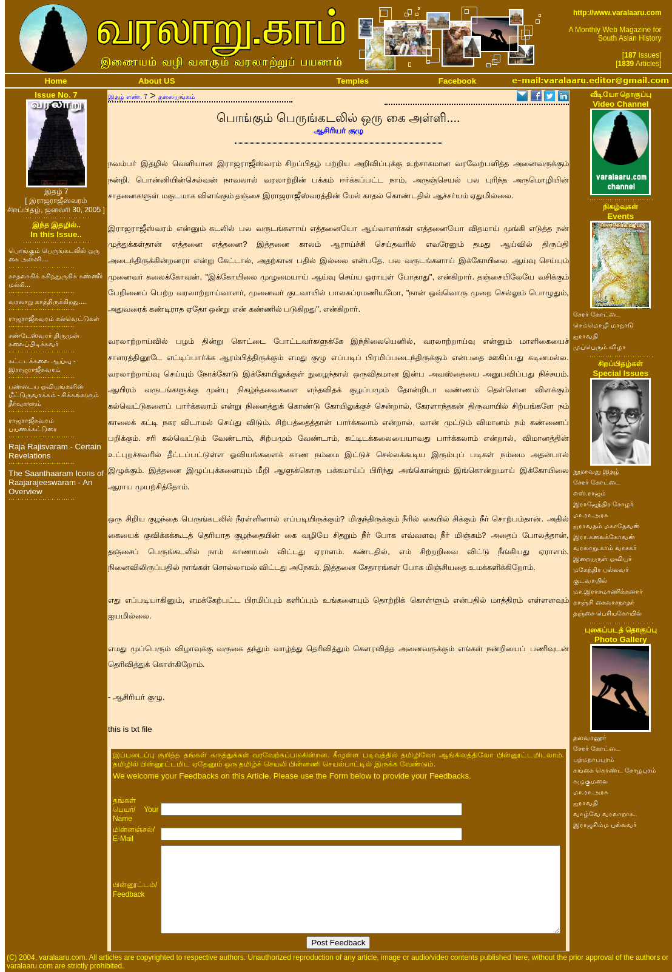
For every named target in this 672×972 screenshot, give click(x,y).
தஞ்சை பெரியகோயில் (607, 613)
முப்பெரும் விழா (599, 346)
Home (56, 80)
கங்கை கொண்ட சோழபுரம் (614, 770)
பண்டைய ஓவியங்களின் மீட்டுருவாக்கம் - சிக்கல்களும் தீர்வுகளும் (53, 395)
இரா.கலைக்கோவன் (604, 536)
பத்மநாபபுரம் (593, 759)
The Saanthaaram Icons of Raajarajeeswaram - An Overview (56, 482)
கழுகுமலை (590, 781)
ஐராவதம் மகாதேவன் (606, 525)
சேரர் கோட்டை (596, 314)
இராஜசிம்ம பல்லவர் (605, 824)
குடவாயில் (590, 580)
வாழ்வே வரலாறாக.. (605, 813)
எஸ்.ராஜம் (589, 493)
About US (156, 80)
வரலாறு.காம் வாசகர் (605, 547)
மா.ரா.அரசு (590, 514)
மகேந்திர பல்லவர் (601, 569)
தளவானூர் (589, 737)
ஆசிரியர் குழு (338, 130)
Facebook (457, 80)
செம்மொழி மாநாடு (603, 325)
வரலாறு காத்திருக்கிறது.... (47, 301)
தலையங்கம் (176, 96)
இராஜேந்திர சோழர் (603, 504)
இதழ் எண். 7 (127, 96)
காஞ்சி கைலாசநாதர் (603, 602)
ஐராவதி (585, 336)
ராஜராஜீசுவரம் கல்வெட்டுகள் (53, 318)
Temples (353, 80)
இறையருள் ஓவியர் (602, 558)
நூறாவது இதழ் (596, 471)
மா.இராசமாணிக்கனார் (608, 591)
